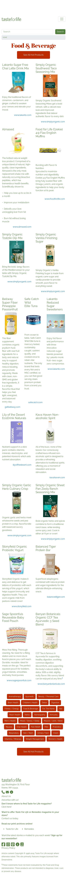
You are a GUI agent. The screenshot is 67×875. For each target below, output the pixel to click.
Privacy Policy (8, 848)
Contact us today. (10, 818)
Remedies (29, 829)
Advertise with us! (10, 800)
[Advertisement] (33, 7)
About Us (6, 796)
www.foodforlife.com (55, 199)
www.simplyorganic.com (53, 121)
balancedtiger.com (56, 597)
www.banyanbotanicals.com (51, 684)
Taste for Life (12, 829)
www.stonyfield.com (21, 606)
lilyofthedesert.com (22, 465)
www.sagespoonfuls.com (19, 680)
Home (5, 37)
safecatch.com (35, 402)
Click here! (7, 807)
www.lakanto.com (22, 115)
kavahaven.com (57, 477)
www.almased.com (22, 227)
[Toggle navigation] (61, 19)
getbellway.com (12, 407)
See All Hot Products (33, 55)
